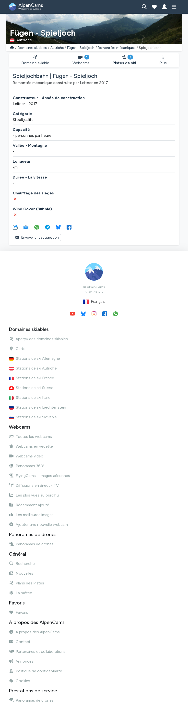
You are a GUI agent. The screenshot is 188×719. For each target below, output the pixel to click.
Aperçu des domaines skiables (38, 339)
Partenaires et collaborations (37, 651)
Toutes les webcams (30, 436)
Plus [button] (163, 60)
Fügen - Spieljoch (80, 48)
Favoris (18, 612)
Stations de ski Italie (29, 397)
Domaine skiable (35, 60)
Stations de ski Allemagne (34, 358)
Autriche (57, 48)
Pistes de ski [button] (124, 60)
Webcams (81, 60)
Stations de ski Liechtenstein (37, 407)
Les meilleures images (31, 514)
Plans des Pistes (26, 583)
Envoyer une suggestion (37, 237)
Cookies (19, 680)
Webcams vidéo (26, 456)
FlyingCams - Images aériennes (39, 475)
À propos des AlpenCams (34, 632)
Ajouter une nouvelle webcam (38, 524)
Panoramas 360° (27, 466)
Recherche (22, 563)
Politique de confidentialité (35, 671)
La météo (20, 593)
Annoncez (21, 661)
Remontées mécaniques (116, 48)
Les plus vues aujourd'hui (34, 495)
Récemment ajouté (29, 505)
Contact (19, 641)
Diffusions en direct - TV (34, 485)
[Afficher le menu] (174, 6)
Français (94, 302)
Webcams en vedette (31, 446)
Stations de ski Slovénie (33, 417)
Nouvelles (21, 573)
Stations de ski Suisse (31, 387)
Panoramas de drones (31, 544)
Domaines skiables (32, 48)
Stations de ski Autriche (33, 368)
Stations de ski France (31, 378)
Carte (17, 348)
